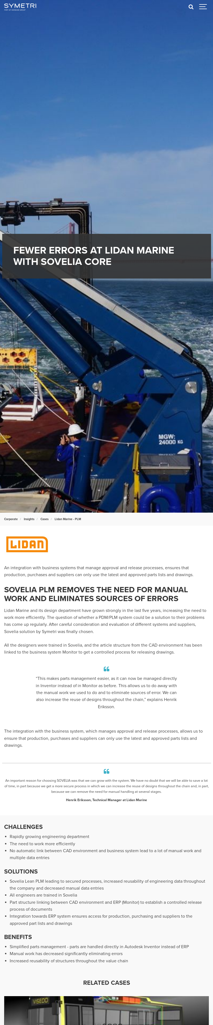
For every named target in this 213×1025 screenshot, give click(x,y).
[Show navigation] (203, 7)
